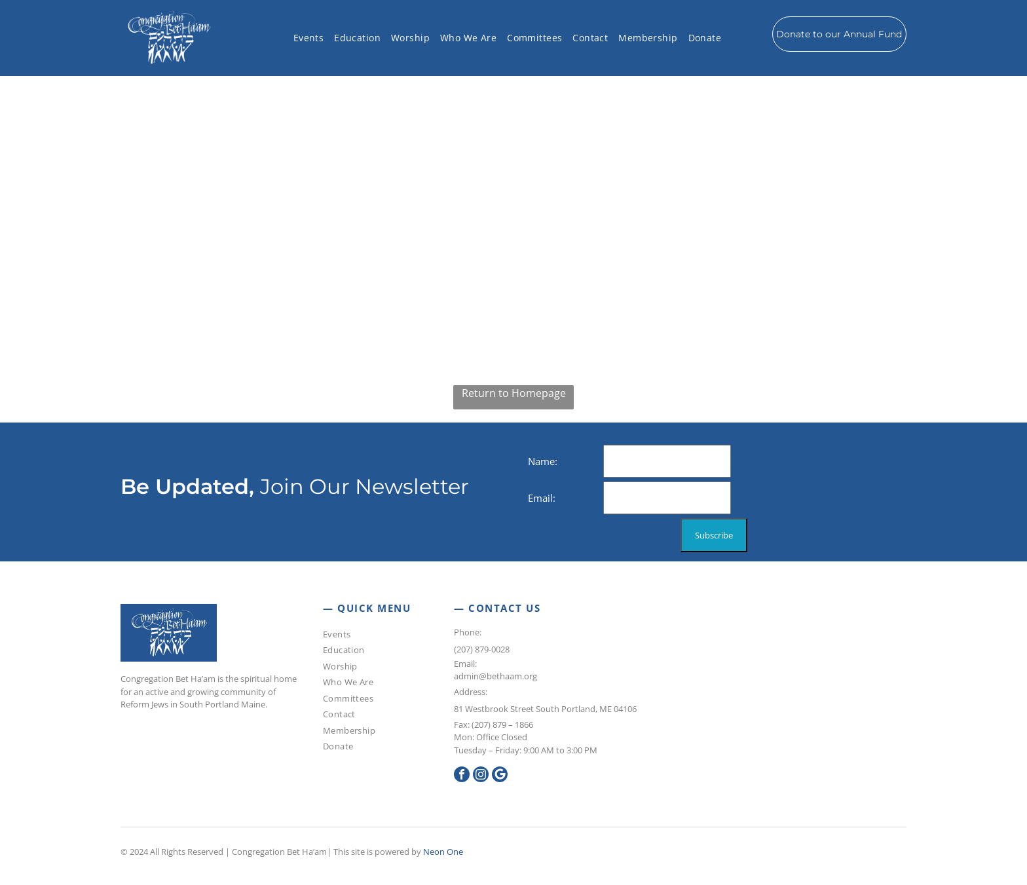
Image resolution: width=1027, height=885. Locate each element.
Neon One (443, 851)
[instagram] (481, 775)
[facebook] (462, 775)
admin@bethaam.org (495, 676)
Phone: (468, 632)
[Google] (500, 775)
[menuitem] (308, 38)
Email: (465, 663)
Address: (470, 692)
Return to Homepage (514, 393)
